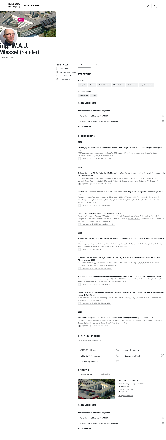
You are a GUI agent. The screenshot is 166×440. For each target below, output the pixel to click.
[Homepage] (31, 5)
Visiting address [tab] (86, 374)
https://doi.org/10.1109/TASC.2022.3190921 (96, 268)
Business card (64, 79)
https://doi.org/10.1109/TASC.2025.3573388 (96, 158)
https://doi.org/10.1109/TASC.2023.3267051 (96, 184)
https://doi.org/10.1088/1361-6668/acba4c (96, 205)
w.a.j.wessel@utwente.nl (68, 72)
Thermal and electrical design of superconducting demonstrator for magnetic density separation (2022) (119, 276)
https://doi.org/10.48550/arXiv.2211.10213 (96, 249)
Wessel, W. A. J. (152, 178)
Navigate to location (125, 396)
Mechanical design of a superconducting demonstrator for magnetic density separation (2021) (116, 318)
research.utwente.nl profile (91, 341)
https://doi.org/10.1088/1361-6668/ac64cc (96, 284)
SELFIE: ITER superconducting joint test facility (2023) (99, 213)
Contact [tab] (113, 65)
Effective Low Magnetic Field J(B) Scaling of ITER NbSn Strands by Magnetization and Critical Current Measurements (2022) (120, 258)
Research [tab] (99, 65)
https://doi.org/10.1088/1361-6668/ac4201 (96, 303)
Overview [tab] (84, 65)
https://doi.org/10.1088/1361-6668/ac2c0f (95, 325)
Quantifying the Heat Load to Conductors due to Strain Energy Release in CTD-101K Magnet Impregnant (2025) (120, 149)
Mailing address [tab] (106, 374)
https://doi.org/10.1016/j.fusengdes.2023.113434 (98, 224)
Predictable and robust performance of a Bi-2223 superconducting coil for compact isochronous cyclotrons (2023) (120, 193)
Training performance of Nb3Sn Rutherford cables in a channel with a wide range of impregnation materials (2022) (121, 240)
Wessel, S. (90, 156)
